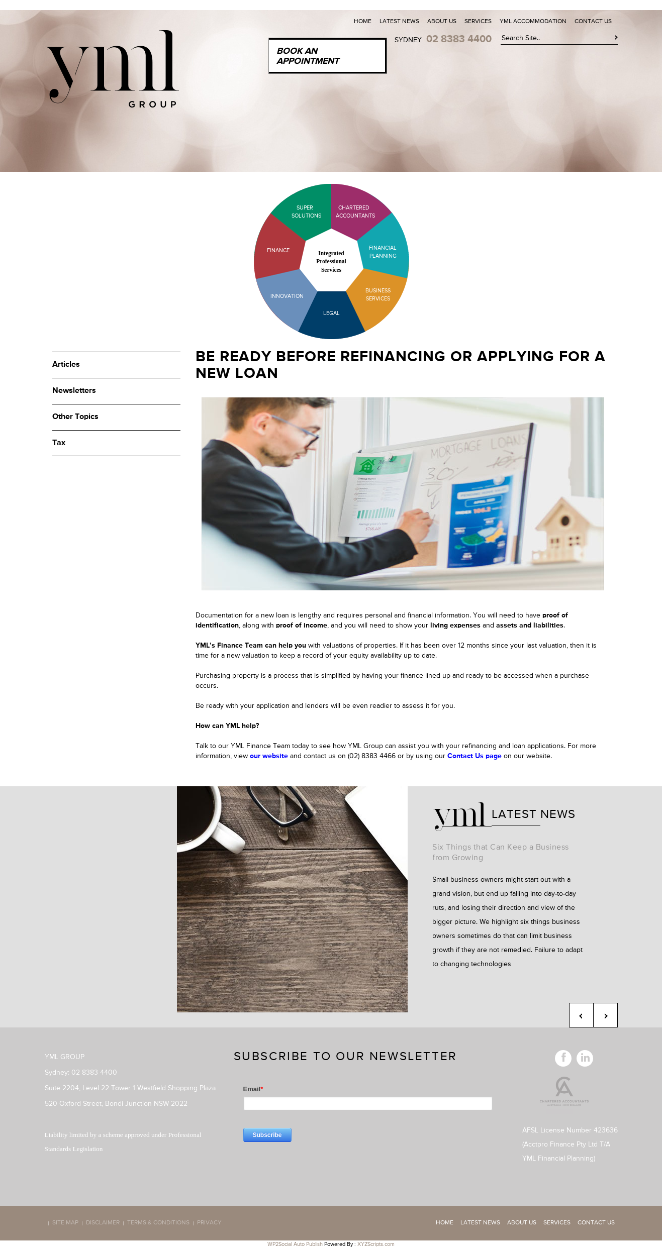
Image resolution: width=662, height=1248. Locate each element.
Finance (278, 250)
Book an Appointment (307, 56)
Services (478, 22)
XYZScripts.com (376, 1244)
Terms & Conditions (158, 1223)
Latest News (399, 22)
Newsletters (74, 391)
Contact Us (593, 22)
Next (605, 1015)
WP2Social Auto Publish (295, 1244)
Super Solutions (299, 212)
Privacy (209, 1223)
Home (362, 22)
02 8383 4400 (459, 39)
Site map (65, 1223)
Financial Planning (383, 252)
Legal (331, 313)
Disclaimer (103, 1223)
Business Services (378, 294)
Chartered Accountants (346, 212)
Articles (66, 365)
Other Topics (75, 417)
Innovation (287, 296)
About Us (441, 22)
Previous (581, 1015)
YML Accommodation (533, 22)
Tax (58, 443)
